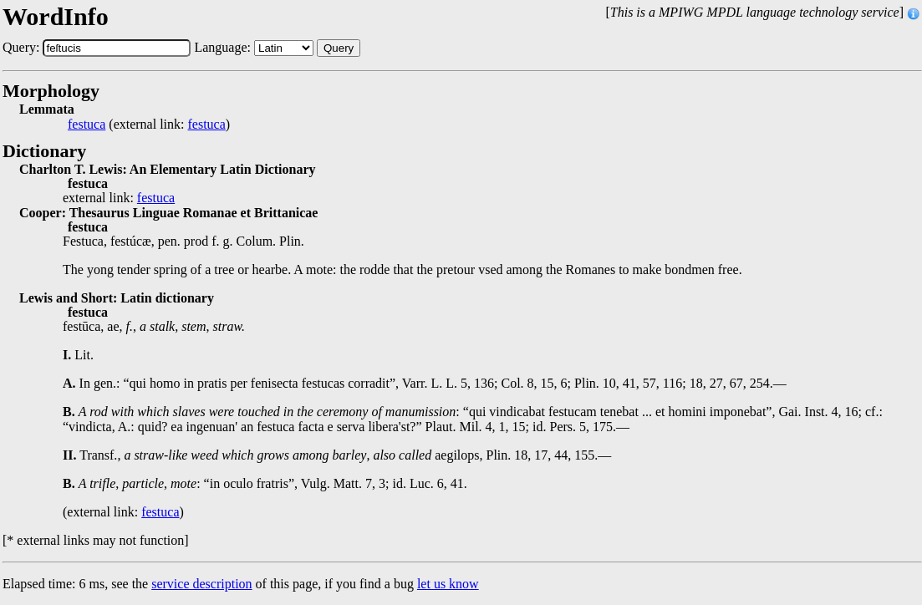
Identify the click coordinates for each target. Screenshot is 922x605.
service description (201, 584)
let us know (448, 584)
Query (338, 48)
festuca (86, 124)
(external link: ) (149, 124)
